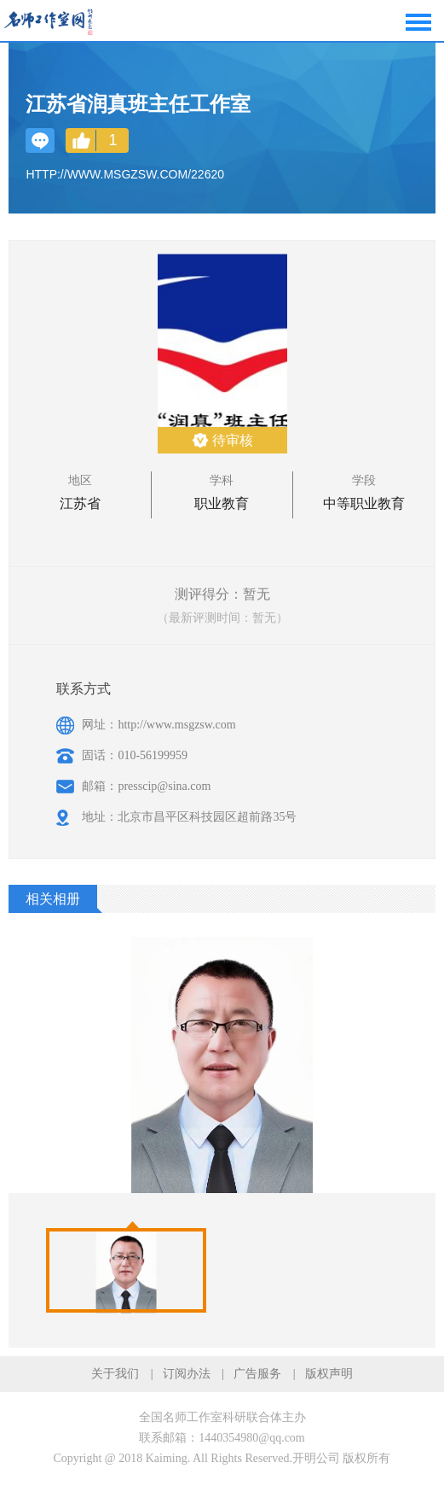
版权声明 (329, 1373)
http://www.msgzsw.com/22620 (125, 174)
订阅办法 (186, 1373)
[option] (126, 1270)
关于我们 (115, 1373)
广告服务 (257, 1373)
